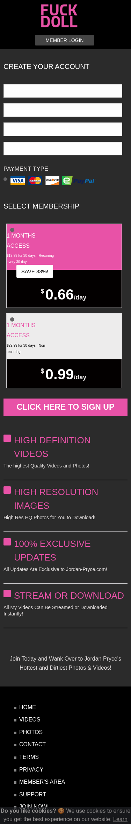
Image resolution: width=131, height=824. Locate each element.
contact (32, 744)
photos (31, 732)
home (27, 707)
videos (29, 720)
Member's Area (42, 782)
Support (32, 794)
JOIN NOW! (34, 807)
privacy (31, 770)
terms (29, 757)
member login (65, 40)
